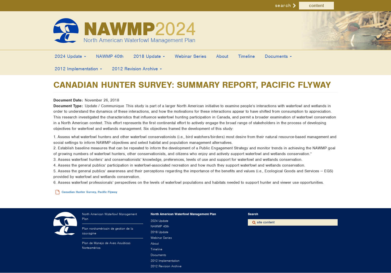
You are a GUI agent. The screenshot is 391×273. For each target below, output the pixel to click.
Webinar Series (190, 56)
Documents (278, 56)
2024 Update (70, 56)
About (222, 56)
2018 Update (149, 56)
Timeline (246, 56)
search (283, 5)
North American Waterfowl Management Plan (139, 40)
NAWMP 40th (109, 56)
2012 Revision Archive (137, 69)
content (316, 5)
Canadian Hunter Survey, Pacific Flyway (89, 192)
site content (266, 222)
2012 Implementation (78, 69)
